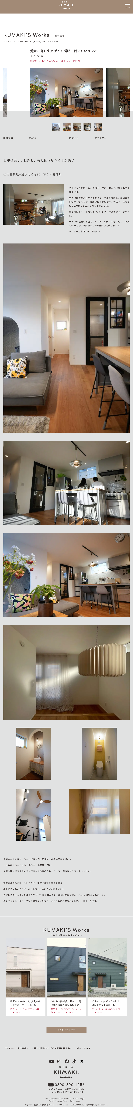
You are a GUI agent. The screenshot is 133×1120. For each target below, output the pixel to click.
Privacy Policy (73, 1104)
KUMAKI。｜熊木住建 (85, 1117)
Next (104, 93)
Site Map (57, 1104)
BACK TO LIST (66, 1030)
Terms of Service (69, 1113)
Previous (29, 93)
